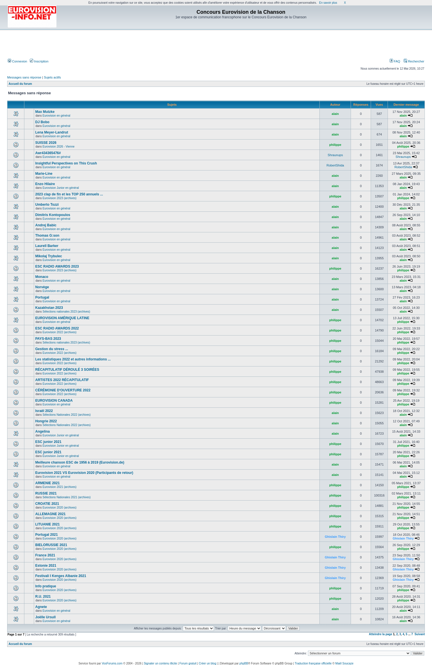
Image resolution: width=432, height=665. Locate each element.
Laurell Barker (46, 246)
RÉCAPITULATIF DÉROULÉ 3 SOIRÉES (67, 370)
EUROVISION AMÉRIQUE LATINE (62, 318)
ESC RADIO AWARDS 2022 (57, 328)
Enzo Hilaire (45, 184)
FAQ (395, 61)
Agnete (41, 607)
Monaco (41, 277)
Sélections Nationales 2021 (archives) (66, 497)
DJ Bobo (42, 122)
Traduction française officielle (313, 663)
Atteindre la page (380, 634)
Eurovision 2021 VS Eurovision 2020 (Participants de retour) (84, 473)
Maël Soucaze (344, 663)
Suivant (420, 634)
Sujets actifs (52, 77)
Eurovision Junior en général (60, 187)
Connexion (17, 61)
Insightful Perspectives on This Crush (66, 163)
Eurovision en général (56, 115)
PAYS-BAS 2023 (48, 339)
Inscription (39, 61)
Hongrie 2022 (46, 421)
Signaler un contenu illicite (160, 663)
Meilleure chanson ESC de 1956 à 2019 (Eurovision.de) (79, 462)
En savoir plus (328, 2)
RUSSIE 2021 (46, 493)
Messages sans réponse (24, 77)
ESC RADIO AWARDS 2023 (57, 266)
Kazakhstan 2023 (49, 308)
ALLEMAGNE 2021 (50, 514)
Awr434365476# (48, 153)
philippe (335, 144)
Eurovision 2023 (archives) (59, 198)
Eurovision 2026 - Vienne (58, 146)
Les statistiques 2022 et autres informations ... (73, 359)
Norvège (42, 287)
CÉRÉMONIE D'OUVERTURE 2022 (63, 390)
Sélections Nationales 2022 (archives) (66, 414)
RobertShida (335, 165)
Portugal (42, 297)
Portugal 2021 (46, 535)
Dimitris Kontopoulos (52, 215)
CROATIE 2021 (47, 504)
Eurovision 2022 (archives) (59, 332)
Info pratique (45, 586)
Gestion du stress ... (51, 349)
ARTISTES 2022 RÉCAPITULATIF (62, 380)
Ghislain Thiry (335, 536)
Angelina (42, 431)
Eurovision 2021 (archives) (59, 487)
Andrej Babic (45, 225)
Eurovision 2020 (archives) (59, 507)
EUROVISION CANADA (54, 401)
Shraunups (335, 155)
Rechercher (414, 61)
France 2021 (45, 555)
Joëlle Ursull (45, 617)
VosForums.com (112, 663)
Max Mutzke (44, 112)
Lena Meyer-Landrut (51, 132)
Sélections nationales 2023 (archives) (66, 311)
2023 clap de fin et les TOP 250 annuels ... (69, 194)
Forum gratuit (187, 663)
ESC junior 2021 (48, 442)
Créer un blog (207, 663)
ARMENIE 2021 (47, 483)
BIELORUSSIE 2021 (51, 545)
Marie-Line (43, 174)
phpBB (243, 663)
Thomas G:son (47, 236)
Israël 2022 (44, 411)
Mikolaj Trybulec (48, 256)
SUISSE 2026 (45, 143)
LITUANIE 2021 (47, 524)
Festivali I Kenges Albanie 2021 (60, 576)
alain (335, 113)
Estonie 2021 (45, 566)
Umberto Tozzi (47, 205)
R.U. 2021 (43, 597)
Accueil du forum (20, 83)
